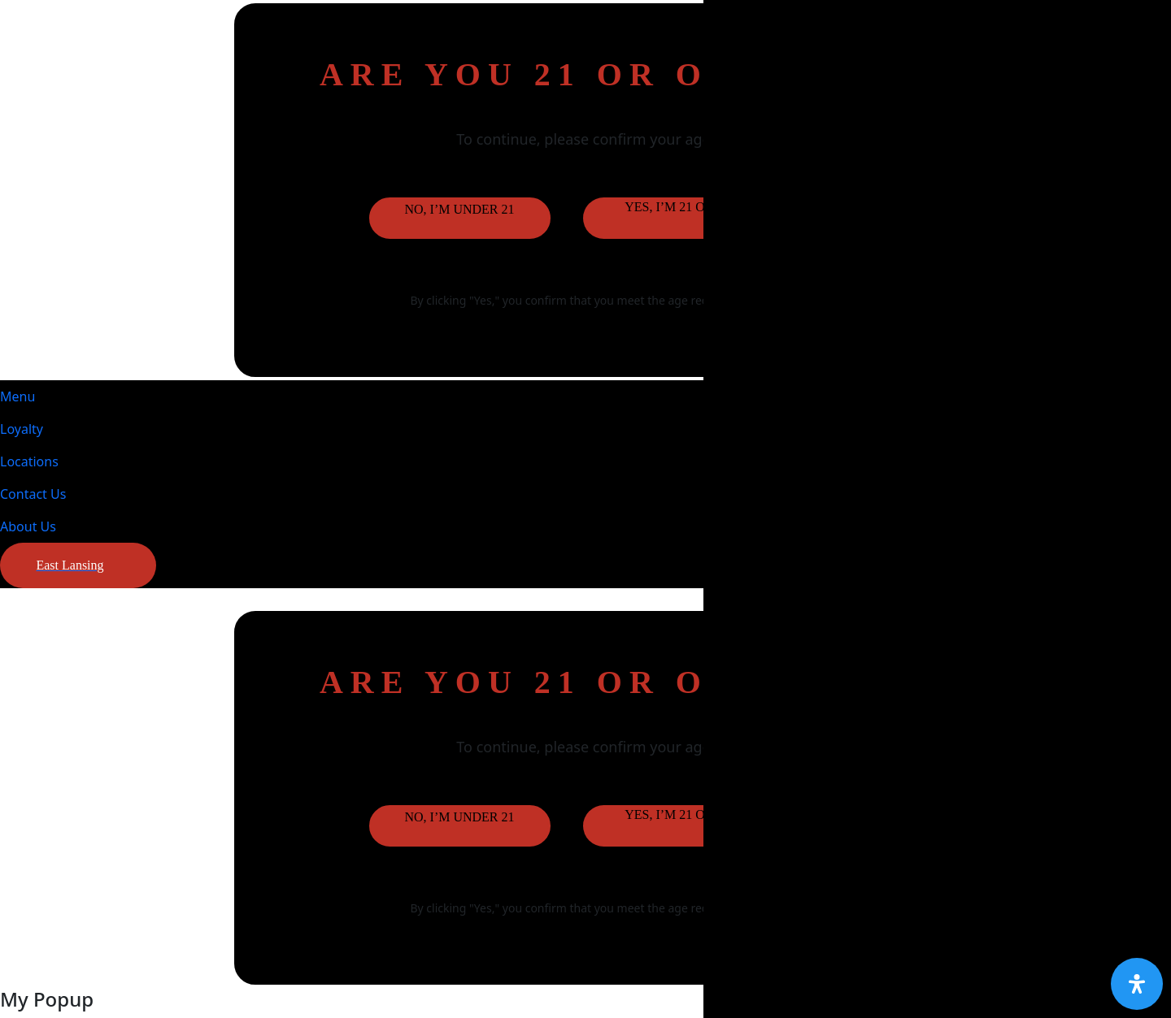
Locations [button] (29, 461)
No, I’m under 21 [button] (459, 209)
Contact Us (33, 494)
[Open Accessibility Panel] (1137, 984)
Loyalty (21, 429)
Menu (17, 396)
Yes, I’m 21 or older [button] (692, 207)
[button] (78, 565)
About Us (28, 526)
